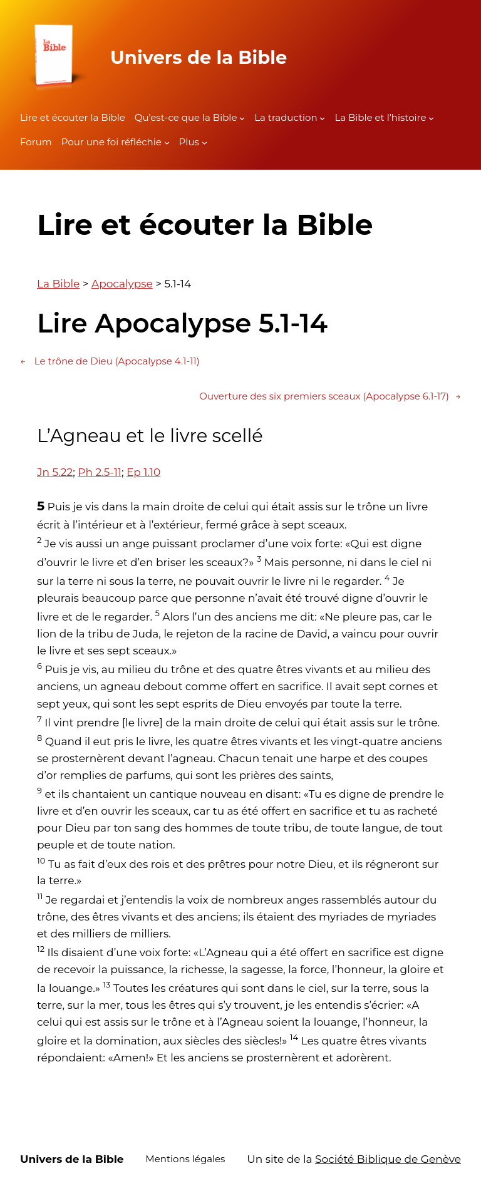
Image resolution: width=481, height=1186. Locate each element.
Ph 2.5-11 (100, 472)
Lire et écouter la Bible (72, 117)
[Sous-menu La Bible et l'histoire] (431, 118)
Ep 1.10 (143, 472)
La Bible (58, 283)
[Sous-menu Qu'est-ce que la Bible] (242, 118)
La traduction (285, 117)
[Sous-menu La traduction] (322, 118)
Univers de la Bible (198, 57)
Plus (189, 142)
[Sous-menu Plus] (204, 142)
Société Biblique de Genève (388, 1159)
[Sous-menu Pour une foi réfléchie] (167, 142)
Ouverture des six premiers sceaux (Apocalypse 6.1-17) (330, 396)
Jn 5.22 (55, 472)
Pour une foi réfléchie (111, 142)
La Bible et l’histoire (380, 117)
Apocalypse (122, 283)
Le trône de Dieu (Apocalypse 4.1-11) (110, 361)
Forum (36, 142)
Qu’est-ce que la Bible (186, 117)
